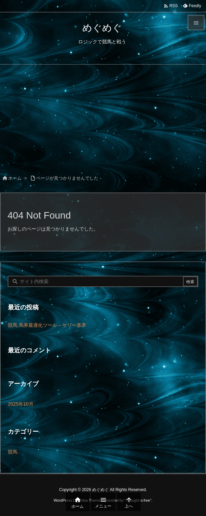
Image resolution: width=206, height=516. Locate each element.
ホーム (15, 178)
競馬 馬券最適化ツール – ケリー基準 (47, 325)
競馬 (12, 452)
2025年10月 (20, 404)
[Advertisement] (103, 116)
